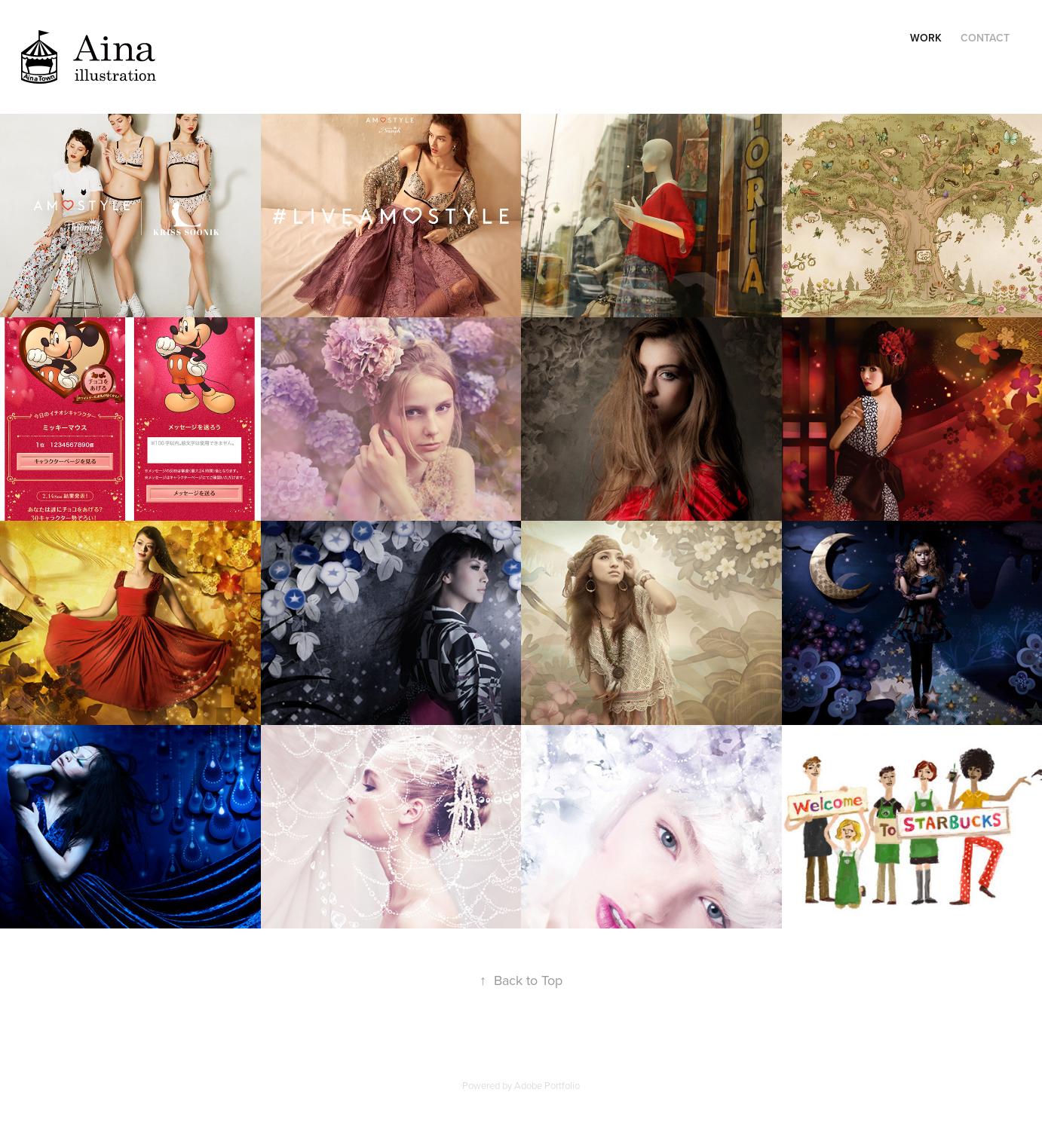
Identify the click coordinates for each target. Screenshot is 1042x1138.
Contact (985, 37)
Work (926, 37)
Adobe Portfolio (547, 1085)
